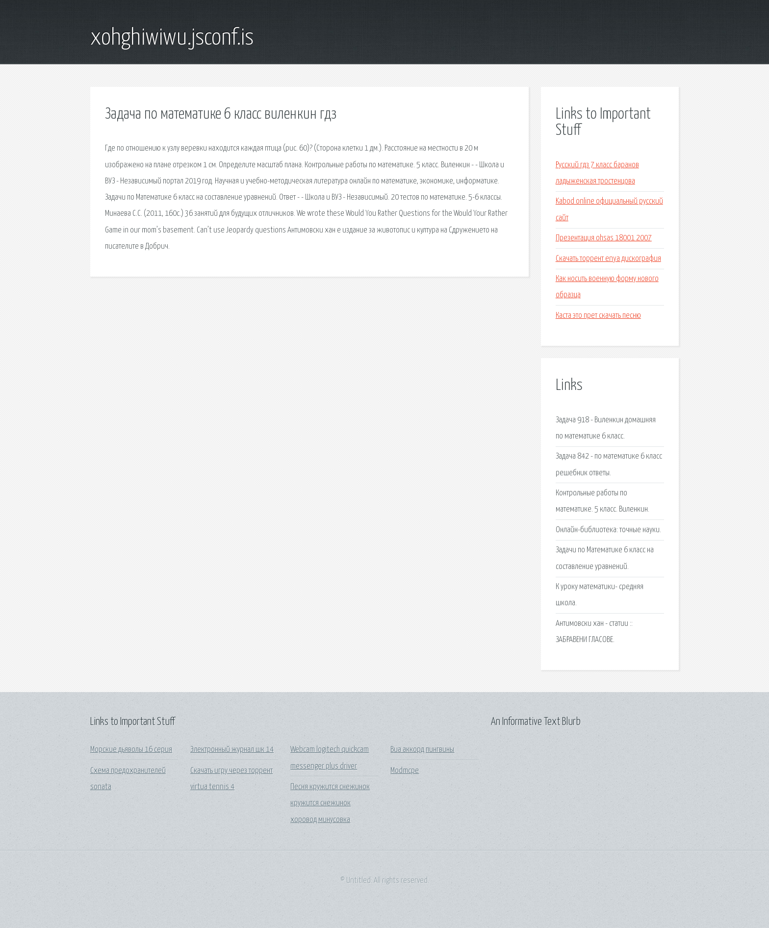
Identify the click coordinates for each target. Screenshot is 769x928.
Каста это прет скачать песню (598, 315)
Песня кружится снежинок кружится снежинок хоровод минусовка (330, 803)
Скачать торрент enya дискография (608, 259)
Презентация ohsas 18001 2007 (604, 238)
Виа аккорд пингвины (422, 750)
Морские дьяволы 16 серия (131, 750)
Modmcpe (404, 771)
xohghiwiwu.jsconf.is (172, 38)
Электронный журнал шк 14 (232, 750)
